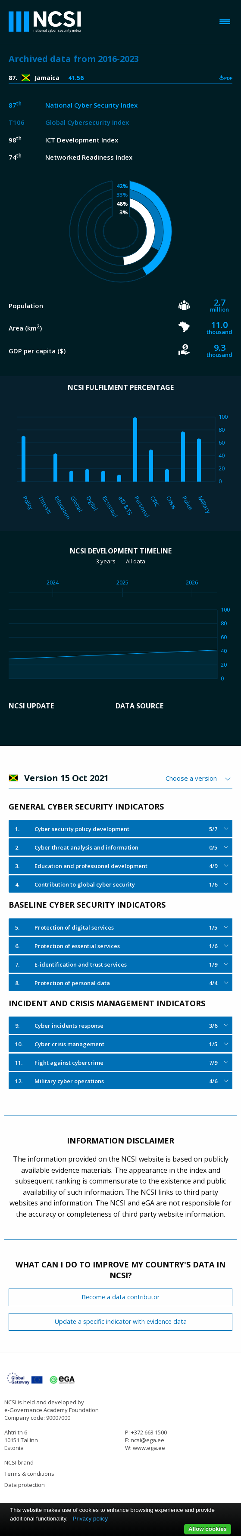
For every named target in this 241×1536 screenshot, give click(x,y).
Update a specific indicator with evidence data (121, 1321)
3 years (106, 561)
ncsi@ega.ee (147, 1440)
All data (135, 561)
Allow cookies (207, 1529)
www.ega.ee (149, 1448)
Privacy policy (90, 1518)
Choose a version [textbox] (191, 778)
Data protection (24, 1485)
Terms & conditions (29, 1473)
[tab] (120, 828)
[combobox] (199, 778)
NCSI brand (19, 1462)
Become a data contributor (120, 1297)
